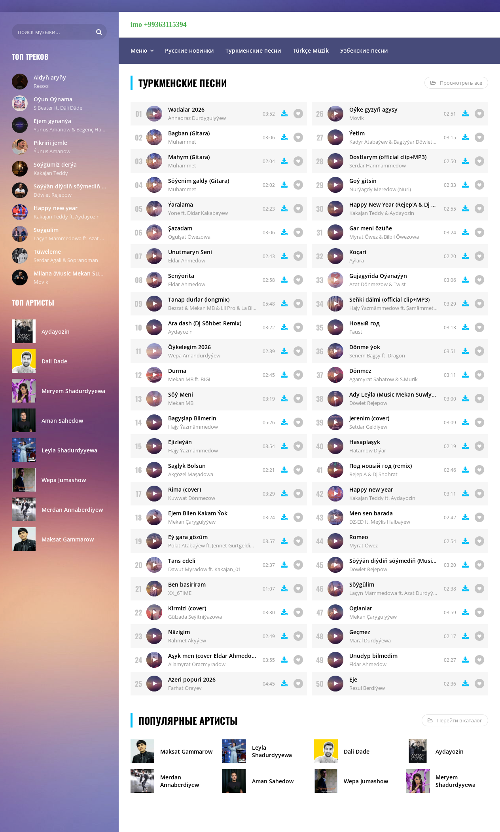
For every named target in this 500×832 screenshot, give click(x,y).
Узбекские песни (364, 50)
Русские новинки (189, 50)
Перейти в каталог (455, 720)
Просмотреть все (456, 82)
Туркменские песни (253, 50)
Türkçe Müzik (311, 50)
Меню (139, 50)
